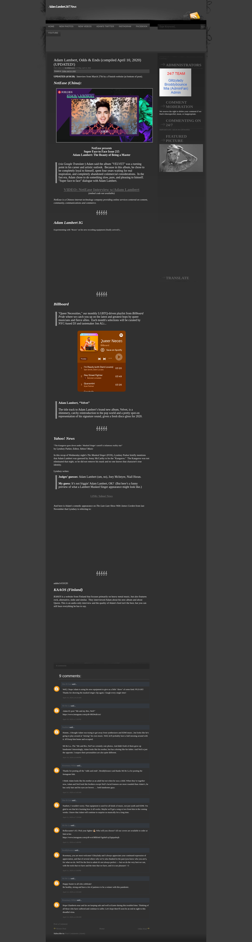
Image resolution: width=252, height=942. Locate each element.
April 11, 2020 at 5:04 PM (72, 870)
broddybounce (68, 850)
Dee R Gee (66, 684)
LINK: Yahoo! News (101, 496)
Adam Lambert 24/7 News (62, 6)
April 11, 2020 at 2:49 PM (72, 842)
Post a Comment (61, 924)
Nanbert (65, 727)
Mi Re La (66, 705)
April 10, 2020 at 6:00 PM (72, 757)
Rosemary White (69, 765)
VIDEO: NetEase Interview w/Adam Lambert (102, 189)
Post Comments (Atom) (75, 933)
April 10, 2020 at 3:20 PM (72, 719)
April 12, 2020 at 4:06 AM (72, 917)
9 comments (61, 666)
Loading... (163, 58)
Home (102, 928)
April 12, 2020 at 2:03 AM (72, 892)
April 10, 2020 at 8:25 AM (72, 698)
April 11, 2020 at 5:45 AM (72, 792)
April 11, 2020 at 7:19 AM (72, 817)
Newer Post (60, 928)
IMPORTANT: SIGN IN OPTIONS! (174, 129)
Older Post (143, 929)
